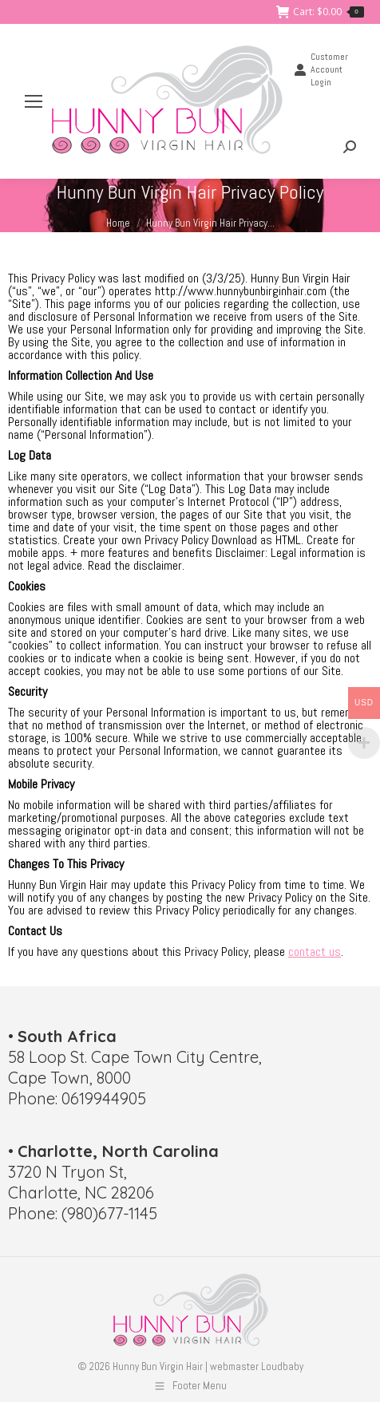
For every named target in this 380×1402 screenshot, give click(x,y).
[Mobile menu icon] (33, 101)
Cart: (320, 12)
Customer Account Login (321, 69)
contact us (314, 951)
